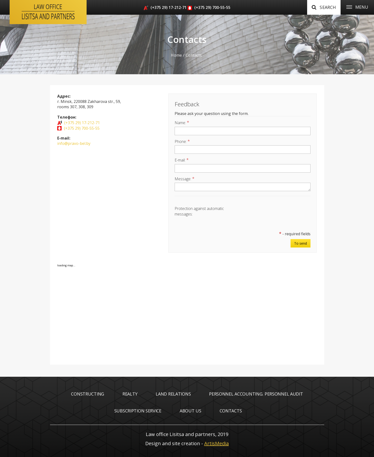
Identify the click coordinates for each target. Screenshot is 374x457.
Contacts (231, 411)
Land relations (173, 394)
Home (176, 55)
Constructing (87, 394)
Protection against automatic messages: (199, 211)
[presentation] (274, 214)
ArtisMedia (216, 443)
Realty (129, 394)
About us (190, 411)
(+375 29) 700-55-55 (212, 7)
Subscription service (137, 411)
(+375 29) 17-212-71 (169, 7)
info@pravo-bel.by (73, 143)
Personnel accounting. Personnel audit (256, 394)
